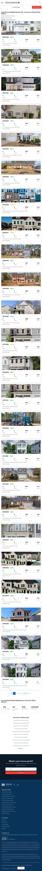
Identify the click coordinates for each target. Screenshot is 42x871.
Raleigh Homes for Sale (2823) (21, 720)
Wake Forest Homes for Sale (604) (21, 740)
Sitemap (4, 828)
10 (27, 693)
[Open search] (30, 2)
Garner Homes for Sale (7, 804)
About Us (4, 820)
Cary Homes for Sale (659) (21, 728)
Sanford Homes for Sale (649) (21, 734)
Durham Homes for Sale (7, 800)
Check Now (21, 772)
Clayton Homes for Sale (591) (21, 742)
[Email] (21, 769)
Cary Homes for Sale (7, 794)
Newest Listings (5, 813)
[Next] (30, 693)
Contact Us (4, 822)
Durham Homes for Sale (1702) (21, 726)
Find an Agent (5, 824)
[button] (2, 2)
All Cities (21, 748)
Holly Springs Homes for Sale (9, 807)
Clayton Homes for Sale (7, 798)
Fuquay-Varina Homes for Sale (9, 802)
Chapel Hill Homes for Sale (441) (21, 745)
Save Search (37, 7)
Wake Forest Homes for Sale (8, 811)
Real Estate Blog (6, 826)
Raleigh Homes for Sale (7, 809)
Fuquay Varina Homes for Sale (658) (21, 731)
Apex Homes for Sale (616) (21, 737)
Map (21, 868)
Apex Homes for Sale (7, 792)
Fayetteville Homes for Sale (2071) (21, 723)
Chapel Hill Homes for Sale (8, 796)
